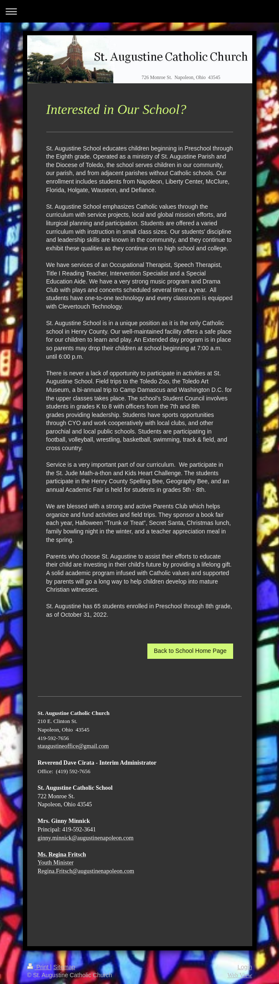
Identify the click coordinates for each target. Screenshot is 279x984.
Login (244, 967)
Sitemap (64, 967)
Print (39, 967)
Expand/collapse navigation (139, 11)
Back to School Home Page (190, 650)
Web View (239, 975)
